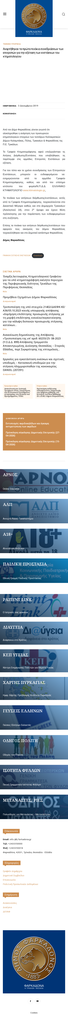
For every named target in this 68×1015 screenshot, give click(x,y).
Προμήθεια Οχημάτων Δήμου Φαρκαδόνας (30, 297)
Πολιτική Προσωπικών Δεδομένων (20, 884)
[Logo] (34, 961)
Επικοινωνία (11, 831)
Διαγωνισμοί (9, 301)
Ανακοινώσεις (10, 902)
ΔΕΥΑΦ (6, 911)
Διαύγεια (7, 907)
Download (38, 255)
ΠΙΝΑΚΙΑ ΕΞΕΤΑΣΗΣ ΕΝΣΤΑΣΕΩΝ (16, 255)
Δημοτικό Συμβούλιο (13, 875)
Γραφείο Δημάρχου (12, 871)
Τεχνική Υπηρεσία (12, 44)
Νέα (5, 291)
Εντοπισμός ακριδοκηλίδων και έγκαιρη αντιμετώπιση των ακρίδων (27, 425)
